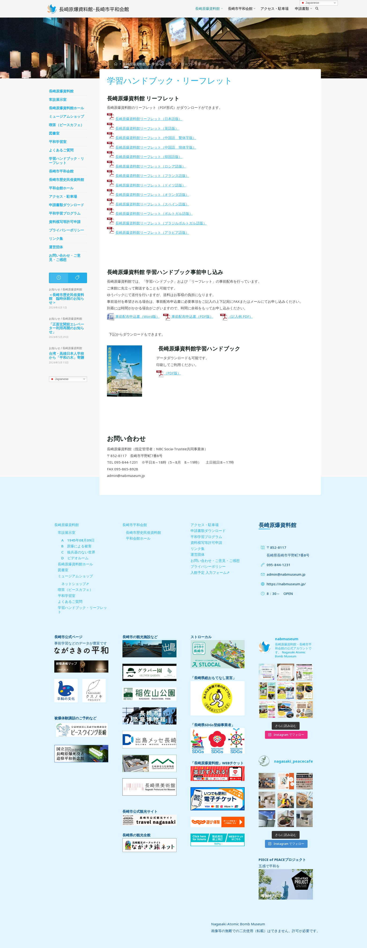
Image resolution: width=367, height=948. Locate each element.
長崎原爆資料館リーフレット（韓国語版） (148, 156)
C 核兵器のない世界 (78, 552)
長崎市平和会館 (61, 171)
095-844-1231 (278, 564)
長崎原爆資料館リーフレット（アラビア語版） (152, 232)
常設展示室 (57, 99)
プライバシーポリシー (66, 230)
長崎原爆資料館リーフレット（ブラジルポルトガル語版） (161, 222)
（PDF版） (168, 372)
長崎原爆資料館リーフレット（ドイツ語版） (150, 185)
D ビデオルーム (74, 558)
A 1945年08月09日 (78, 540)
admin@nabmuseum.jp (286, 574)
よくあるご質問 (61, 150)
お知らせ (54, 289)
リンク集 (56, 238)
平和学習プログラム (65, 213)
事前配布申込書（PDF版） (188, 316)
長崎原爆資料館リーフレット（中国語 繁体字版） (155, 137)
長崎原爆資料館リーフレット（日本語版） (148, 118)
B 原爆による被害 (76, 546)
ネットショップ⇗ (75, 583)
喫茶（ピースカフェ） (66, 125)
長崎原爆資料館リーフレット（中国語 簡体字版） (155, 147)
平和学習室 (57, 141)
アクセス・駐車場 (63, 196)
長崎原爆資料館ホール (66, 108)
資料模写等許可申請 (65, 222)
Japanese (59, 379)
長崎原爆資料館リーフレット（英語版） (147, 128)
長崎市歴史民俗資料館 (66, 179)
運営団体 (56, 247)
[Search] (317, 9)
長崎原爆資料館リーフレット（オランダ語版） (152, 194)
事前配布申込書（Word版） (133, 316)
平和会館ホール (61, 188)
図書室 (54, 133)
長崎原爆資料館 (134, 64)
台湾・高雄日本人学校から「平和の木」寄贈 (66, 355)
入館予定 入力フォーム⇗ (210, 572)
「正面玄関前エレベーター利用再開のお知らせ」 (66, 328)
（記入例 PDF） (236, 316)
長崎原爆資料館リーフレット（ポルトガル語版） (154, 213)
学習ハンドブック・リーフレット (66, 160)
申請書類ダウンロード (66, 205)
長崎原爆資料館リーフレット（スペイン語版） (152, 203)
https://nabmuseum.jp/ (286, 584)
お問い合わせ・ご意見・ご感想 (65, 257)
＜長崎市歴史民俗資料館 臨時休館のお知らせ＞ (66, 298)
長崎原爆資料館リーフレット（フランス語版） (152, 175)
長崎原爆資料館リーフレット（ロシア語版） (150, 166)
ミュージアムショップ (66, 116)
